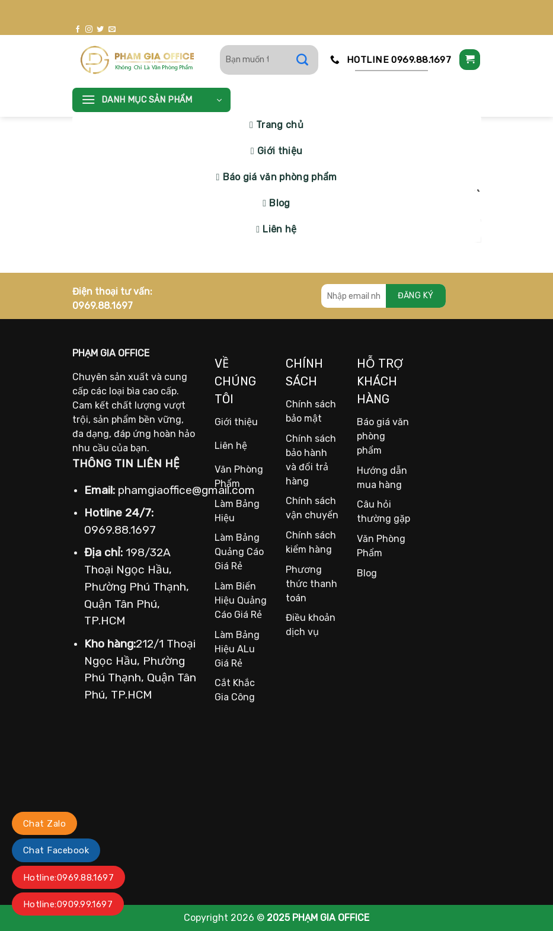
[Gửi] (308, 60)
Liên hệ (279, 229)
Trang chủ (279, 124)
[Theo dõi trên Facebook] (77, 29)
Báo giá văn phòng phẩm (280, 177)
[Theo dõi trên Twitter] (100, 29)
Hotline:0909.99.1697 (68, 904)
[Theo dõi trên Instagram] (88, 29)
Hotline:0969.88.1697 (68, 877)
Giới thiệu (279, 151)
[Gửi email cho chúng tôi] (112, 29)
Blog (279, 203)
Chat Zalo (44, 823)
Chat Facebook (56, 850)
